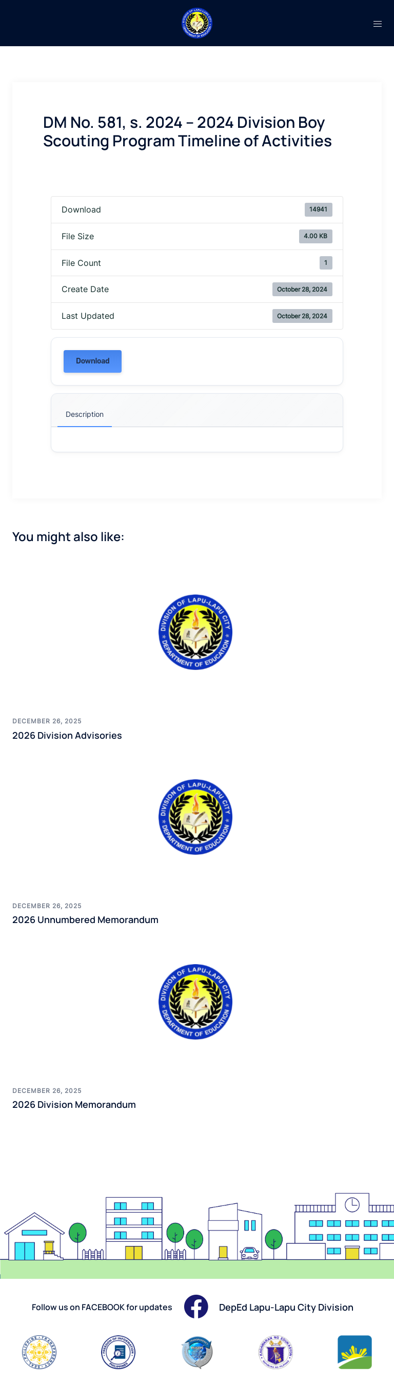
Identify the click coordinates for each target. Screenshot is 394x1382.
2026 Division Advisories (67, 735)
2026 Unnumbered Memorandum (85, 919)
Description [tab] (85, 414)
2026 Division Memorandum (74, 1104)
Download (92, 361)
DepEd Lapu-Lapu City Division (286, 1307)
